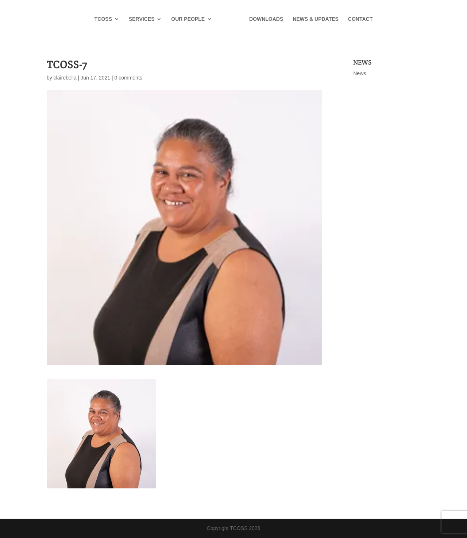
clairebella (65, 78)
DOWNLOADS (266, 19)
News (359, 73)
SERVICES (142, 19)
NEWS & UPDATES (316, 19)
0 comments (128, 78)
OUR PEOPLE (188, 19)
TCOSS (103, 19)
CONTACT (360, 19)
